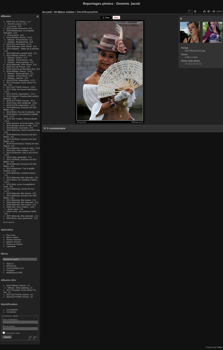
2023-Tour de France (15, 44)
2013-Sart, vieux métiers (17, 150)
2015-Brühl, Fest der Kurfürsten (20, 112)
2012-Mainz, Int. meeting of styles (21, 180)
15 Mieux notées (64, 11)
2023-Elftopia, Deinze (16, 37)
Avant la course (15, 24)
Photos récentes (13, 239)
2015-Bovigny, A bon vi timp (19, 125)
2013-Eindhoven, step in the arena (22, 152)
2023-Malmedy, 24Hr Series (19, 46)
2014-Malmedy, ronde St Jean (20, 148)
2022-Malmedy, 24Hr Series (19, 64)
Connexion (11, 312)
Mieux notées (12, 237)
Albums (6, 16)
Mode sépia (13, 209)
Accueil (47, 11)
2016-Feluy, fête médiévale (18, 103)
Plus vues (10, 235)
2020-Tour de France (15, 67)
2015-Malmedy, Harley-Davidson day (23, 130)
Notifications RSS (14, 272)
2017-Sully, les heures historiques (21, 89)
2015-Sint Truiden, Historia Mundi (21, 119)
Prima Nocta (13, 35)
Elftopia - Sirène (15, 58)
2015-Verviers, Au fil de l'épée (19, 123)
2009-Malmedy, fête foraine (18, 204)
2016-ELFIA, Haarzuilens (17, 105)
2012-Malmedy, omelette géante (21, 173)
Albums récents (13, 242)
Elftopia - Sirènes (15, 78)
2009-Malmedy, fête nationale (19, 202)
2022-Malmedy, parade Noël (19, 53)
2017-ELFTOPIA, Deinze (17, 87)
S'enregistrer (12, 309)
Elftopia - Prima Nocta (18, 39)
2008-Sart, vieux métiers (17, 207)
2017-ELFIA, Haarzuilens (18, 94)
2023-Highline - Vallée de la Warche (22, 48)
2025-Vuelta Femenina (16, 28)
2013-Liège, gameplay (16, 157)
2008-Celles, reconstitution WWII (21, 211)
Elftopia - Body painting (18, 62)
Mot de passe (9, 326)
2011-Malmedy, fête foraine (18, 200)
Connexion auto (11, 333)
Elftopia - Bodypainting (18, 42)
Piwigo (219, 347)
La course (12, 26)
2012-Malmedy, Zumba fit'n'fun (20, 189)
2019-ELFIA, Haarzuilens (17, 80)
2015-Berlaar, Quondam (17, 128)
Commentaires (13, 268)
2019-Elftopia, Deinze (16, 71)
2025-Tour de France (15, 21)
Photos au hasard (14, 244)
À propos (10, 270)
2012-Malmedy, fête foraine (18, 193)
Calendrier (11, 246)
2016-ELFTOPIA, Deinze (17, 100)
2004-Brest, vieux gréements (19, 218)
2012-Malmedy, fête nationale (19, 177)
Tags (8, 263)
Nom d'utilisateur (10, 319)
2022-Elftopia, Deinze (16, 55)
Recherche (11, 266)
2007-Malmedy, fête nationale (19, 216)
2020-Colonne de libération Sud (20, 69)
